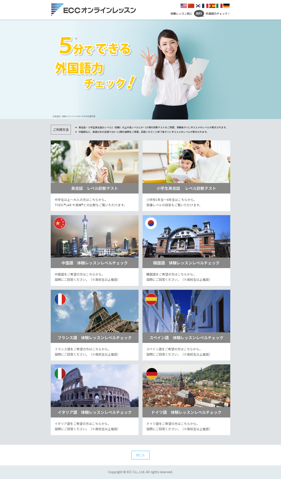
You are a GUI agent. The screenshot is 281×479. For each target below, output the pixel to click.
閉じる (140, 455)
